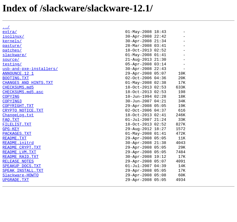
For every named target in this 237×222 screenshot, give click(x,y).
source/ (10, 66)
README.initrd (18, 166)
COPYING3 (12, 116)
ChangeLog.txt (18, 133)
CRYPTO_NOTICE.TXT (23, 127)
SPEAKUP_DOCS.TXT (21, 194)
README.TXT (14, 161)
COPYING (10, 111)
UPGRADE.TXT (15, 211)
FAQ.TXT (10, 139)
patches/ (12, 55)
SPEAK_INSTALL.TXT (23, 200)
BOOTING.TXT (15, 89)
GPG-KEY (10, 150)
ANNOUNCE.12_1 (18, 83)
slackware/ (14, 61)
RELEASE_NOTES (18, 188)
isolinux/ (13, 39)
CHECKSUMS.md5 (18, 100)
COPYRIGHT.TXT (18, 122)
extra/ (9, 33)
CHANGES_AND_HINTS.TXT (27, 94)
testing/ (12, 72)
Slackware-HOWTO (20, 205)
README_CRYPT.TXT (21, 172)
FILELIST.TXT (16, 144)
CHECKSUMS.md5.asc (23, 105)
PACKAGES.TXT (16, 155)
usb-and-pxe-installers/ (30, 77)
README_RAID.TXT (20, 183)
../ (6, 28)
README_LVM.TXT (19, 177)
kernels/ (12, 44)
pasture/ (12, 50)
